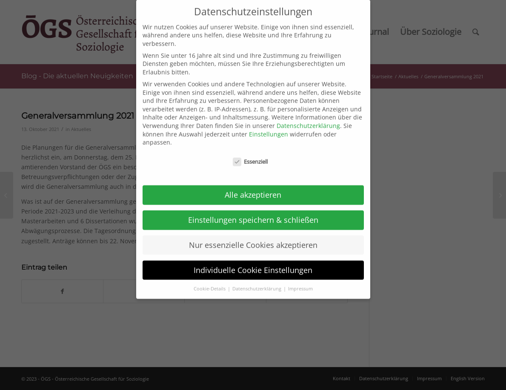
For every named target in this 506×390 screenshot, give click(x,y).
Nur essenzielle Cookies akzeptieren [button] (253, 238)
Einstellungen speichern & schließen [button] (253, 213)
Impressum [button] (300, 281)
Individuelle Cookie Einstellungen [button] (253, 263)
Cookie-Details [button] (210, 281)
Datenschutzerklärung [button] (257, 281)
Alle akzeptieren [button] (253, 187)
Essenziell (250, 155)
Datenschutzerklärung (308, 118)
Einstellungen (268, 126)
